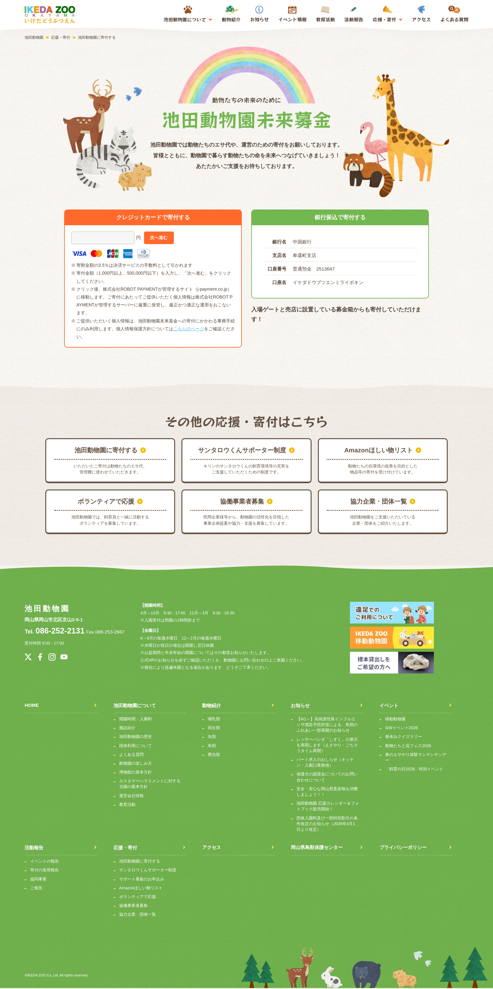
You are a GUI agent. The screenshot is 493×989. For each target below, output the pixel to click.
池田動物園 (47, 608)
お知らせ (259, 14)
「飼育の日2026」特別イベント (414, 769)
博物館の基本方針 (135, 772)
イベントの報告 (44, 862)
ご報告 (36, 888)
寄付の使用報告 (44, 871)
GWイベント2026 (401, 728)
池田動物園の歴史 (135, 737)
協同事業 (38, 879)
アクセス (421, 14)
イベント (388, 706)
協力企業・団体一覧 (137, 915)
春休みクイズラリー (403, 737)
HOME (32, 706)
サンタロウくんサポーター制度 (147, 871)
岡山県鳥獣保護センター (317, 848)
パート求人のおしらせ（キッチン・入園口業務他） (325, 763)
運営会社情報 (131, 796)
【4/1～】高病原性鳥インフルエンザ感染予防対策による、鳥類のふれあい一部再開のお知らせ (327, 725)
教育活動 (325, 14)
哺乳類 (214, 719)
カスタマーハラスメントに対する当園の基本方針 (149, 784)
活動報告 (353, 14)
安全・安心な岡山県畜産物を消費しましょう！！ (327, 792)
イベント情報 (292, 19)
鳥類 (212, 746)
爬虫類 (214, 755)
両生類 (214, 728)
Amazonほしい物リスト (141, 888)
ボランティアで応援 (137, 897)
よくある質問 (454, 14)
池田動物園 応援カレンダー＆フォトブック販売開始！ (327, 807)
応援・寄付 (125, 848)
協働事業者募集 (133, 906)
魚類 (212, 737)
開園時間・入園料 (135, 719)
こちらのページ (188, 328)
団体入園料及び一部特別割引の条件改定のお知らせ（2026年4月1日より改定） (327, 824)
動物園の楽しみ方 (135, 764)
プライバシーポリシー (403, 848)
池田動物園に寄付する (139, 862)
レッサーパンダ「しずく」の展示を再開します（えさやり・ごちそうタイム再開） (327, 746)
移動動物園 (395, 719)
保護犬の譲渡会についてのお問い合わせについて (327, 778)
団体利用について (135, 746)
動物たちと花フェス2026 (408, 746)
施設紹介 (127, 728)
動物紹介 (231, 14)
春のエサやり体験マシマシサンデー (415, 758)
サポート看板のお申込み (141, 879)
